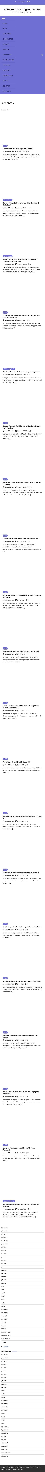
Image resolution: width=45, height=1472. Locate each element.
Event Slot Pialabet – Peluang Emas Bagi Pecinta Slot (21, 873)
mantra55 (4, 1316)
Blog (5, 28)
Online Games (8, 60)
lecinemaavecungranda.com (23, 9)
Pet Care (6, 65)
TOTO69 (3, 1322)
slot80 (3, 1286)
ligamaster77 (5, 1426)
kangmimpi (4, 1309)
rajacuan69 (4, 1433)
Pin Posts (7, 91)
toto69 (3, 1413)
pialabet (3, 1247)
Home (5, 23)
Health (6, 49)
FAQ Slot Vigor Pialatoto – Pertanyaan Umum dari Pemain (22, 927)
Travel (6, 81)
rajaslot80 (4, 1449)
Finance (6, 44)
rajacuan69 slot (5, 1452)
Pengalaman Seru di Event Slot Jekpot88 (17, 762)
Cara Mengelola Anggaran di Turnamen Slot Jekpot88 (21, 539)
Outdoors (7, 34)
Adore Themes (18, 1469)
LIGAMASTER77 (6, 1332)
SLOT (5, 145)
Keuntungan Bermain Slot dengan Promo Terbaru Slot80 (22, 981)
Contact (6, 86)
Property (7, 70)
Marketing (7, 55)
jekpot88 (3, 1270)
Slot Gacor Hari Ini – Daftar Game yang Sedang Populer (21, 372)
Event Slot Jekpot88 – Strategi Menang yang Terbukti (21, 651)
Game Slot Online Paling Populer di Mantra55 (18, 149)
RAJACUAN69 (5, 1339)
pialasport (4, 1227)
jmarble (3, 1436)
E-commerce (8, 39)
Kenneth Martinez (8, 151)
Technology (8, 75)
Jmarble (3, 1342)
